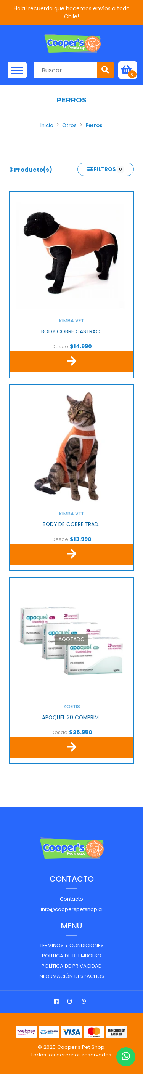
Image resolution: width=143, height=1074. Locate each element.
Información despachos (71, 976)
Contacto (71, 899)
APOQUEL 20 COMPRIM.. (71, 718)
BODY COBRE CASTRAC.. (71, 332)
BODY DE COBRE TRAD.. (72, 525)
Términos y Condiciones (72, 945)
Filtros (105, 169)
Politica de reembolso (71, 955)
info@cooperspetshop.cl (72, 909)
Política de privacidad (72, 966)
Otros (69, 125)
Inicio (46, 125)
